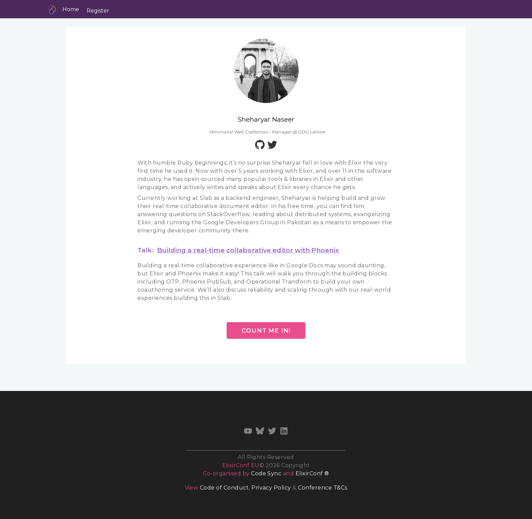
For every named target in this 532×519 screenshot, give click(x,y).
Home (70, 9)
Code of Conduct (224, 487)
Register (98, 10)
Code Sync (266, 473)
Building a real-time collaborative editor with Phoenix (248, 250)
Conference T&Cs (322, 487)
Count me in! (266, 330)
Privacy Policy (271, 487)
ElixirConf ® (312, 473)
